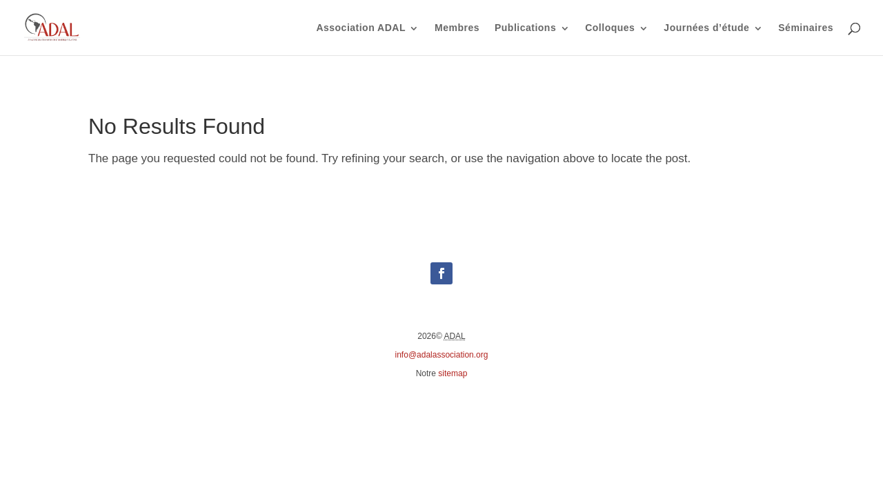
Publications (525, 28)
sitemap (452, 373)
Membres (457, 28)
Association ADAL (361, 28)
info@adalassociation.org (441, 355)
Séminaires (805, 28)
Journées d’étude (706, 28)
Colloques (610, 28)
